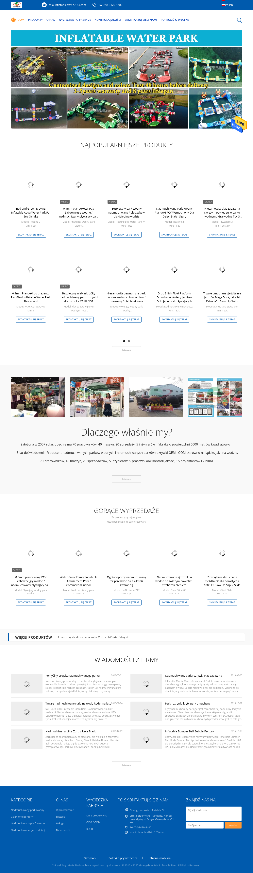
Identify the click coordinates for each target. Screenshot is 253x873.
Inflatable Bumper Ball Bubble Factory (189, 731)
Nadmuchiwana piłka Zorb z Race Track (70, 731)
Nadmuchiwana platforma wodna (31, 823)
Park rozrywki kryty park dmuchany (187, 703)
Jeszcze (126, 349)
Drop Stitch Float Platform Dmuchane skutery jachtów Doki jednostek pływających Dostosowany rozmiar (174, 299)
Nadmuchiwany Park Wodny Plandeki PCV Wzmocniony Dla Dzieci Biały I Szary (174, 212)
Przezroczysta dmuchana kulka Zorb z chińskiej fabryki (92, 637)
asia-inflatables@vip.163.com (67, 5)
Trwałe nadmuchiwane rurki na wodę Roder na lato (78, 703)
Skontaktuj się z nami (141, 20)
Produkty (35, 20)
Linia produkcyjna (97, 815)
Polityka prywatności (122, 858)
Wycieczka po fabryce (75, 20)
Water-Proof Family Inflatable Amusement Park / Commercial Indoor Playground (78, 583)
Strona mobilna (160, 858)
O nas (50, 20)
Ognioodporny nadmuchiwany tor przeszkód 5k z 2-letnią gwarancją (126, 581)
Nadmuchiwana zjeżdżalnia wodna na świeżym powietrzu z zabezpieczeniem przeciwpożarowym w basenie (174, 583)
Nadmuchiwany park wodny (27, 810)
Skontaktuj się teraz (31, 234)
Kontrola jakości (108, 20)
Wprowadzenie (65, 810)
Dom (17, 20)
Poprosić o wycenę (175, 20)
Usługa (60, 823)
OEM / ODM (93, 822)
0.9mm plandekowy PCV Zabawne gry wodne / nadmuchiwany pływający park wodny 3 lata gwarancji (78, 214)
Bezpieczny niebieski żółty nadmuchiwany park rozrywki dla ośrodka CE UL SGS (78, 297)
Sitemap (90, 858)
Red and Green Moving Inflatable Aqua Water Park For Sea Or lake (31, 212)
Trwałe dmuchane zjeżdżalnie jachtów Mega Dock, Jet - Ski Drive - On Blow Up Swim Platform (222, 299)
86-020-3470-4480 (111, 5)
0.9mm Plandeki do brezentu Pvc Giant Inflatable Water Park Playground (31, 297)
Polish (229, 5)
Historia (60, 816)
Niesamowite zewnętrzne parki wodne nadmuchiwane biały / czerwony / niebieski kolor (126, 297)
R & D (89, 829)
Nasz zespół (63, 830)
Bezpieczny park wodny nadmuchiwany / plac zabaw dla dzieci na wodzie (126, 212)
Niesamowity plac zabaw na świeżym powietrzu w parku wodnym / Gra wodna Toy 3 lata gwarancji (222, 214)
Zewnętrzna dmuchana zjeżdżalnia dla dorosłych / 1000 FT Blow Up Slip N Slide (222, 581)
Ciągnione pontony (22, 816)
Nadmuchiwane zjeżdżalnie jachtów (32, 830)
